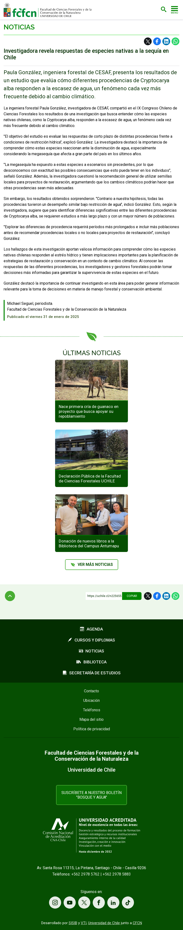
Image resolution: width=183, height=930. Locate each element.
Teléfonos (91, 710)
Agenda (91, 629)
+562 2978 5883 (117, 874)
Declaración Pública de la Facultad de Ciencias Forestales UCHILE (90, 478)
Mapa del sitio (91, 719)
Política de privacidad (91, 729)
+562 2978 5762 (85, 874)
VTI (83, 923)
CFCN (137, 923)
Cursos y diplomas (91, 640)
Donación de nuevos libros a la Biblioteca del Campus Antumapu (89, 543)
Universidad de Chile (104, 923)
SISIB (73, 923)
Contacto (91, 691)
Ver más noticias (95, 564)
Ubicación (91, 700)
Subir (10, 596)
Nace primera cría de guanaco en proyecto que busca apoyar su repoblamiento (88, 411)
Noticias (19, 27)
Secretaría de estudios (92, 672)
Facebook (157, 41)
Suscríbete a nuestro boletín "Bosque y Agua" (91, 795)
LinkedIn (166, 41)
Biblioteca (91, 661)
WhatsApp (175, 41)
